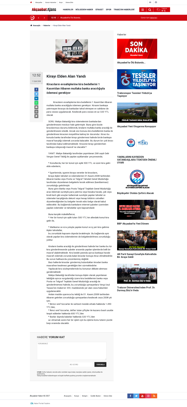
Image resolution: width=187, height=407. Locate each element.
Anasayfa (67, 396)
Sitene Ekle (69, 2)
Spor (108, 9)
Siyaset (99, 9)
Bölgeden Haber (84, 9)
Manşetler (38, 2)
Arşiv (61, 2)
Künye (76, 396)
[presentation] (38, 17)
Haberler (68, 9)
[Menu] (143, 10)
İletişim (85, 396)
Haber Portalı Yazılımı (42, 403)
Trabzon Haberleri (124, 9)
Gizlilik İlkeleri (96, 396)
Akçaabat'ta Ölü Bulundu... (70, 18)
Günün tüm (149, 18)
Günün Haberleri (50, 2)
